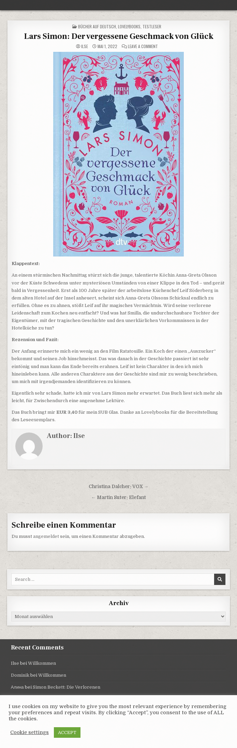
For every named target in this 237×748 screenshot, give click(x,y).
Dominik (20, 675)
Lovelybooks (129, 26)
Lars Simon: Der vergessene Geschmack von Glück (118, 36)
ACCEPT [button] (67, 732)
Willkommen (42, 663)
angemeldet (46, 536)
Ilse (84, 46)
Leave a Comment (143, 46)
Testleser (152, 26)
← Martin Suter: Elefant (118, 497)
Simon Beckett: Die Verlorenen (66, 687)
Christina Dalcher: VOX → (119, 486)
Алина (17, 687)
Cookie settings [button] (29, 732)
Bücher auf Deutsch (97, 26)
